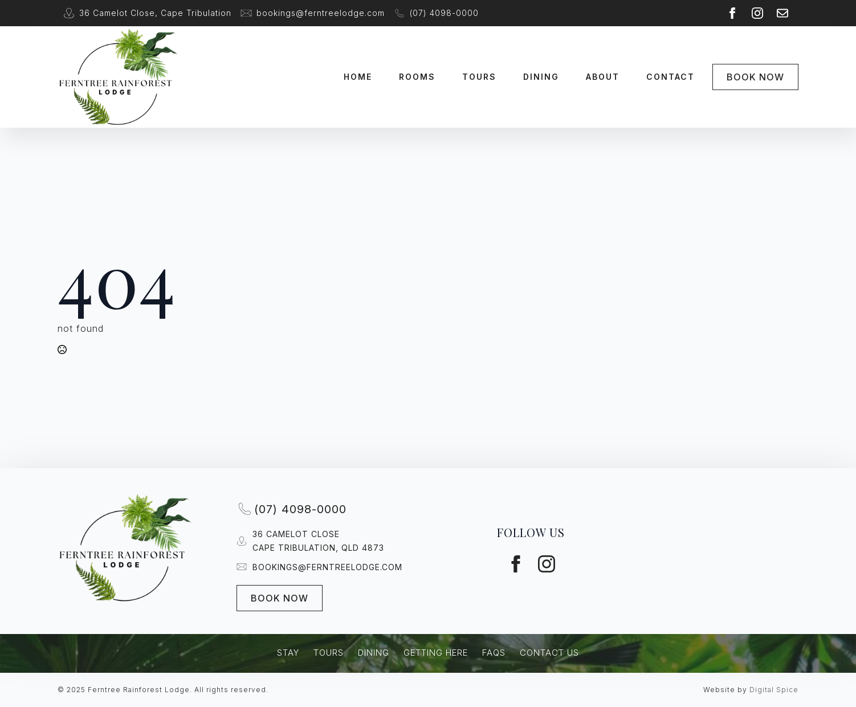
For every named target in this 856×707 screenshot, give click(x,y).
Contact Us (549, 652)
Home (358, 77)
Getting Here (435, 652)
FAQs (494, 652)
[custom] (782, 13)
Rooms (417, 77)
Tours (479, 77)
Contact (670, 77)
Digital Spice (773, 689)
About (602, 77)
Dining (541, 77)
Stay (288, 652)
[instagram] (757, 13)
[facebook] (732, 13)
